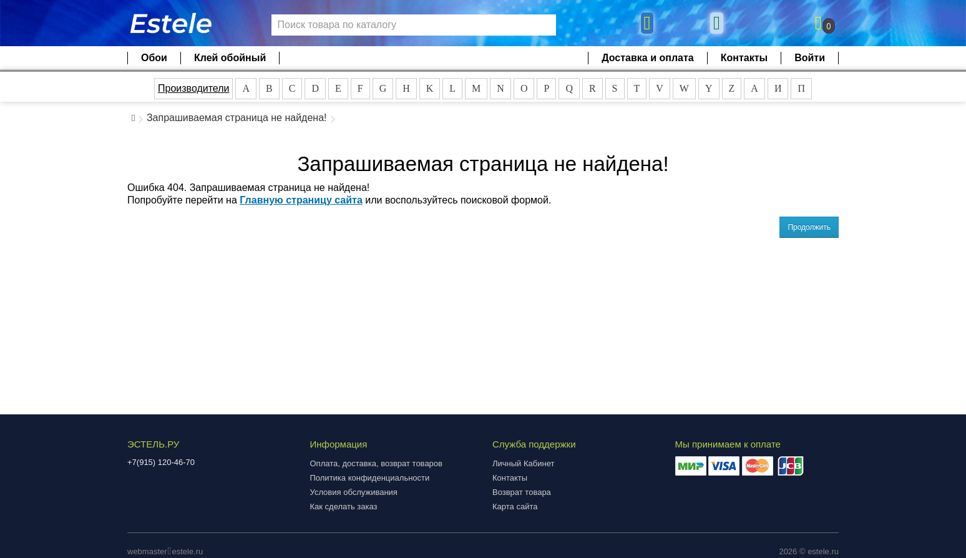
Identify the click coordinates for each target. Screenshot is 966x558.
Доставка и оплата (648, 57)
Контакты (744, 57)
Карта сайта (514, 506)
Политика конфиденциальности (370, 477)
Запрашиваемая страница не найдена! (237, 117)
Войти (809, 57)
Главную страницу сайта (301, 200)
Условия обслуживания (354, 492)
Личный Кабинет (523, 463)
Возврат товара (521, 492)
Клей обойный (230, 57)
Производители (194, 88)
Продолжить (809, 227)
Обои (154, 57)
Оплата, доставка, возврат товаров (376, 463)
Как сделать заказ (344, 506)
